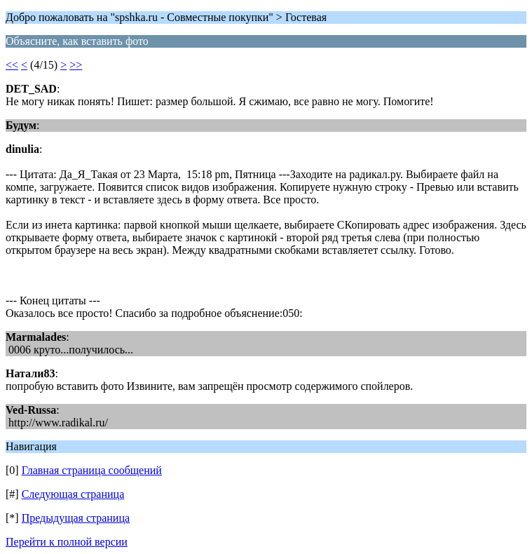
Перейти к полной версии (67, 542)
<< (12, 65)
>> (75, 65)
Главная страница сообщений (92, 470)
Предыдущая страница (76, 518)
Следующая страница (73, 494)
